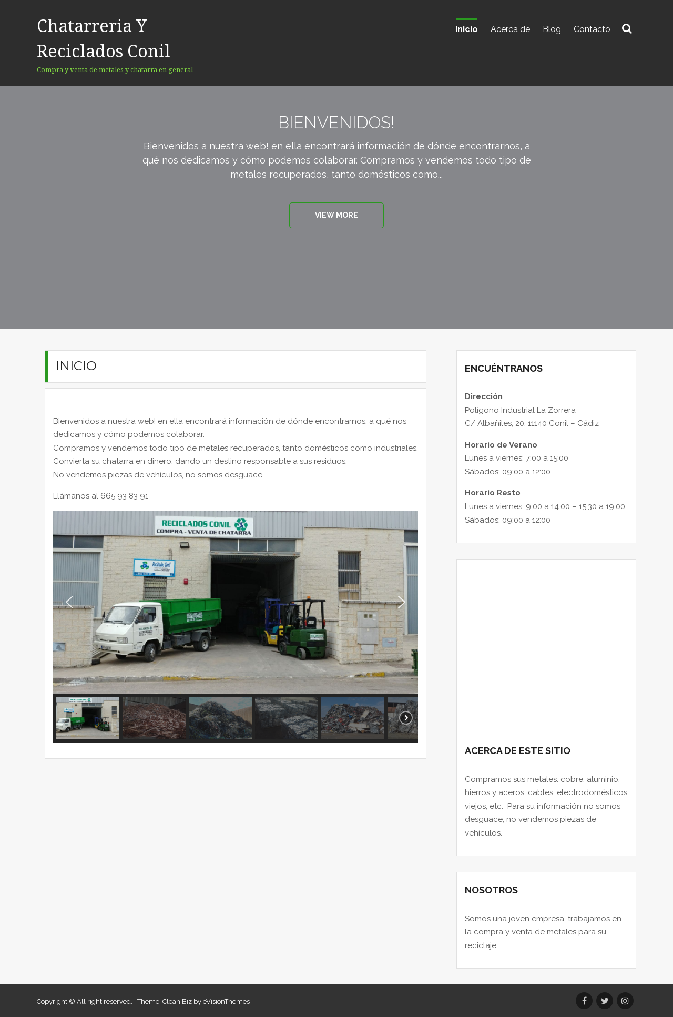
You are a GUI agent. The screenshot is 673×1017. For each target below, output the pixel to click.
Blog (552, 29)
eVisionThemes (226, 1001)
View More (336, 215)
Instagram (625, 1000)
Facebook (584, 1000)
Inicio (466, 29)
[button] (69, 602)
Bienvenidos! (336, 121)
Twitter (604, 1000)
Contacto (592, 29)
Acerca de (510, 29)
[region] (235, 627)
